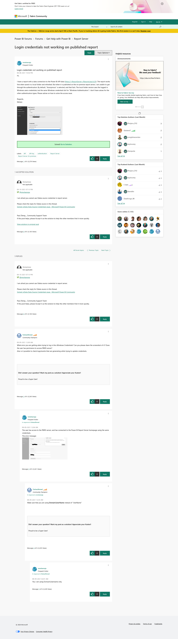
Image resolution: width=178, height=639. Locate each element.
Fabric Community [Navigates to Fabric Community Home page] (38, 16)
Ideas (71, 16)
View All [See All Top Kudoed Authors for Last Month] (121, 203)
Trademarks (158, 624)
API (25, 153)
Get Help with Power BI (58, 38)
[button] (89, 52)
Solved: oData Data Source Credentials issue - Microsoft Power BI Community (46, 207)
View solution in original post (28, 224)
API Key (31, 153)
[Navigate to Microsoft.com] (21, 16)
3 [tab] (138, 106)
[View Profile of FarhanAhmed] (27, 335)
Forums (52, 16)
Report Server (81, 38)
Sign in (143, 22)
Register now (146, 31)
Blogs (92, 16)
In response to (30, 422)
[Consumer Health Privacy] (44, 631)
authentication (42, 153)
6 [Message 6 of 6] (23, 232)
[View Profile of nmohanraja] (27, 62)
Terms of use (147, 624)
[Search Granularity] (99, 27)
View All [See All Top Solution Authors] (121, 156)
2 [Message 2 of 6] (23, 396)
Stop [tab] (142, 107)
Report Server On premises (27, 156)
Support (110, 16)
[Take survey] (125, 102)
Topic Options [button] (103, 53)
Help (150, 22)
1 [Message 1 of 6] (23, 161)
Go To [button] (158, 22)
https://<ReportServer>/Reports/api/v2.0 (80, 81)
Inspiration (62, 16)
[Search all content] (136, 27)
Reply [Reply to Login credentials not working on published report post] (105, 159)
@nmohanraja (24, 192)
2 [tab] (137, 106)
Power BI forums (23, 38)
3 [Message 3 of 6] (28, 469)
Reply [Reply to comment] (105, 237)
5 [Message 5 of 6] (39, 589)
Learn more (19, 8)
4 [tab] (140, 106)
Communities (81, 16)
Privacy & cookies (134, 624)
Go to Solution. (66, 144)
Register (135, 22)
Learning (100, 16)
